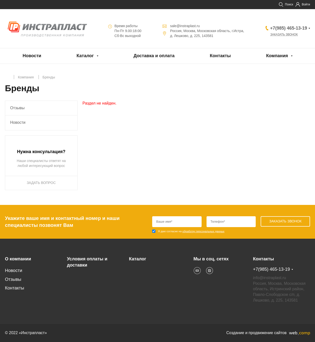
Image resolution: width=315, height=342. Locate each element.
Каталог (85, 55)
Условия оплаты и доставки (87, 262)
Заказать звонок (284, 34)
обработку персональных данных (203, 231)
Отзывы (17, 108)
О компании (18, 258)
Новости (31, 55)
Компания (277, 55)
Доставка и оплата (153, 55)
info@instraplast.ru (269, 278)
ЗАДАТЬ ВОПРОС (41, 183)
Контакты (220, 55)
